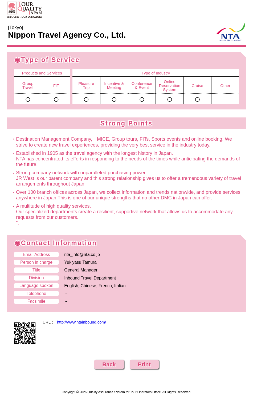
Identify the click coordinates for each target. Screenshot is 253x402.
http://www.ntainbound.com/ (81, 322)
